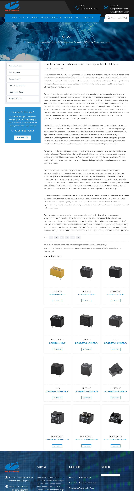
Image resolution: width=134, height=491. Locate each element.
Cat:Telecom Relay (57, 295)
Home (14, 18)
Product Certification (51, 18)
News (77, 18)
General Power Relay (17, 86)
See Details (57, 301)
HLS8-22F (86, 388)
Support (68, 18)
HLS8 (57, 388)
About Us (23, 18)
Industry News (45, 42)
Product (35, 18)
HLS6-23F (86, 291)
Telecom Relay (14, 79)
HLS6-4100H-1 (57, 340)
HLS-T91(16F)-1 (57, 437)
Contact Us (88, 18)
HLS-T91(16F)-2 (86, 437)
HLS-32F (86, 340)
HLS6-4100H (115, 291)
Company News (15, 66)
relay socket (51, 75)
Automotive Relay (16, 92)
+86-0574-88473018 (22, 131)
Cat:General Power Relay (86, 343)
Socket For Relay (15, 99)
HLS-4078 (57, 291)
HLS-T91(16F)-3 (115, 437)
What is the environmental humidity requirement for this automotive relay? (78, 245)
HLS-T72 (115, 340)
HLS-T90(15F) (115, 388)
